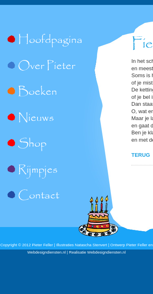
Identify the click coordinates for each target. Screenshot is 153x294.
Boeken (37, 92)
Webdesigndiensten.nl (106, 252)
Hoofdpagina (50, 40)
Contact (38, 196)
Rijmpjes (38, 170)
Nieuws (36, 118)
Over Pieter (46, 66)
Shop (32, 144)
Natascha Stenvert (91, 245)
